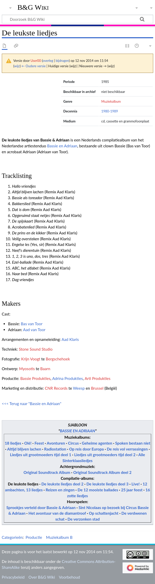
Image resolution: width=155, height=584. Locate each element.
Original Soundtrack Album (46, 472)
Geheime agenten (97, 443)
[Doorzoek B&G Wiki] (77, 19)
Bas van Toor (31, 323)
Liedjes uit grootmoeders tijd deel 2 (104, 454)
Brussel (97, 388)
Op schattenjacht (103, 513)
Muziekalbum (111, 101)
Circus (73, 443)
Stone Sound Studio (35, 349)
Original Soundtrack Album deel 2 (102, 472)
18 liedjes (13, 443)
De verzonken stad (84, 519)
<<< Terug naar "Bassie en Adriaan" (31, 403)
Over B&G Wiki (42, 577)
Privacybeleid (13, 577)
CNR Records (56, 388)
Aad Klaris (70, 339)
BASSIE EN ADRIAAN (77, 430)
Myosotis (27, 368)
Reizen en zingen (60, 489)
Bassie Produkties (35, 378)
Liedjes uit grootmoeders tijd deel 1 (40, 454)
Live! (135, 484)
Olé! (27, 443)
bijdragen (62, 61)
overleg (48, 61)
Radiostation (55, 449)
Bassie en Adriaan (62, 145)
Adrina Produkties (67, 378)
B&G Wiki (33, 7)
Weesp (79, 388)
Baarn (45, 368)
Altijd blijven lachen (24, 449)
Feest (39, 443)
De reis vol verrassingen (128, 449)
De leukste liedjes (23, 484)
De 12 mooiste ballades (98, 489)
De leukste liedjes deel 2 (62, 484)
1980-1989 (109, 111)
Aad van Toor (34, 329)
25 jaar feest (132, 489)
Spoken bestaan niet (132, 443)
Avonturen (56, 443)
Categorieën (12, 537)
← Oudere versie (34, 66)
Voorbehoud (69, 577)
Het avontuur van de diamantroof (57, 513)
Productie (33, 537)
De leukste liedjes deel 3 (107, 484)
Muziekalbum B (59, 537)
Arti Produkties (97, 378)
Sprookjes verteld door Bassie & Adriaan (41, 507)
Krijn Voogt (30, 359)
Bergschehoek (58, 359)
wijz (17, 66)
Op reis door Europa (86, 449)
